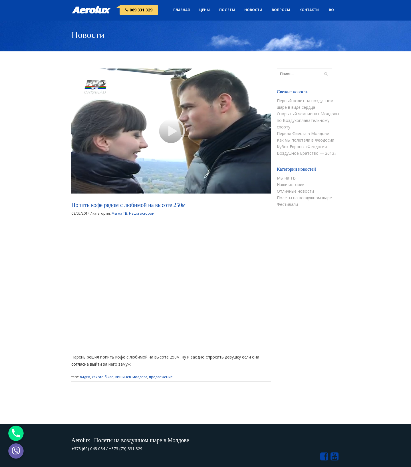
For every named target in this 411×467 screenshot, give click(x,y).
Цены (204, 9)
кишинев (123, 377)
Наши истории (141, 213)
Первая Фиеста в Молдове (303, 133)
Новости (253, 9)
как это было (103, 377)
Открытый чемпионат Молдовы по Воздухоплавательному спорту (308, 120)
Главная (181, 9)
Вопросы (281, 9)
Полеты (227, 9)
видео (85, 377)
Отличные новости (295, 191)
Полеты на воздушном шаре (304, 197)
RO (331, 9)
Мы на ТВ (119, 213)
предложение (161, 377)
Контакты (309, 9)
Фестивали (287, 204)
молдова (139, 377)
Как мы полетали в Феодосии (305, 140)
